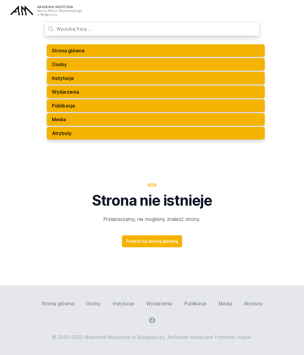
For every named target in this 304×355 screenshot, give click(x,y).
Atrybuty (62, 133)
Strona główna (58, 304)
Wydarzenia (65, 92)
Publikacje (63, 106)
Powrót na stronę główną (152, 241)
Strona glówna (68, 51)
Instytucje (63, 78)
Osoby (59, 64)
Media (59, 119)
